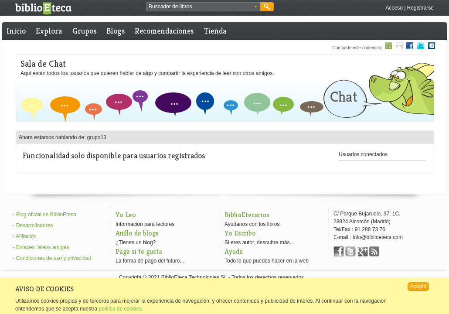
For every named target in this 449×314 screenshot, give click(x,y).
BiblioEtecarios (246, 214)
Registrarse (420, 8)
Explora (49, 31)
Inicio (16, 31)
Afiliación (26, 236)
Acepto (418, 286)
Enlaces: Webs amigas (42, 247)
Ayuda (233, 251)
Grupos (84, 31)
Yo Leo (126, 214)
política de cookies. (121, 309)
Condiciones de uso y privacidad (54, 258)
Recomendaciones (164, 31)
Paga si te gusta (139, 251)
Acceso (393, 8)
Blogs (115, 31)
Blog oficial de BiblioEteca (46, 215)
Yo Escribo (240, 233)
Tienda (215, 31)
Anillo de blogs (137, 233)
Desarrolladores (34, 225)
